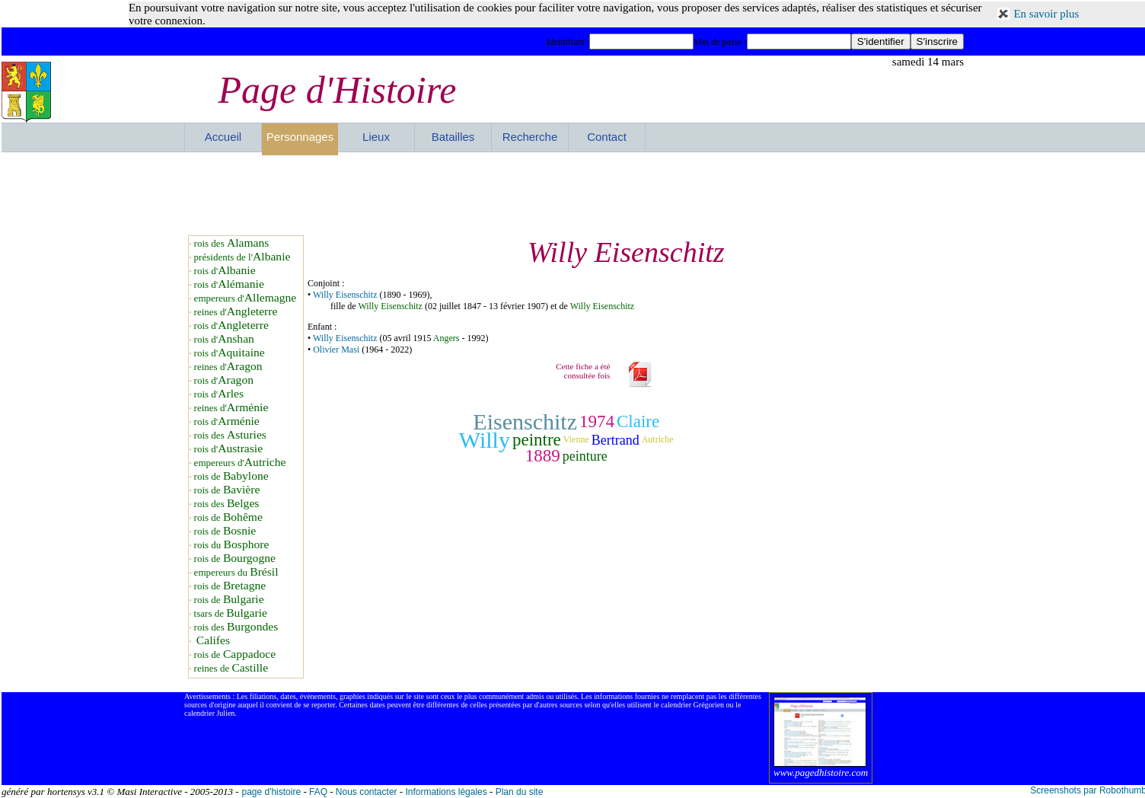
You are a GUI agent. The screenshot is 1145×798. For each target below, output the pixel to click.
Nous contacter (366, 792)
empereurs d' (245, 298)
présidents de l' (242, 257)
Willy (484, 439)
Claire (638, 421)
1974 (596, 421)
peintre (536, 439)
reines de (231, 668)
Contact (607, 136)
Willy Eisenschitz (345, 294)
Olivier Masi (336, 349)
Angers (446, 338)
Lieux (376, 136)
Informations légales (445, 792)
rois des (232, 243)
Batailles (453, 136)
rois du (232, 545)
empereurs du (236, 572)
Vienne (576, 439)
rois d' (225, 270)
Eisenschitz (525, 421)
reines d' (236, 312)
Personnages (299, 136)
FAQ (318, 792)
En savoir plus (1046, 14)
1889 (542, 455)
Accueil (223, 136)
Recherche (530, 136)
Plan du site (520, 792)
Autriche (658, 439)
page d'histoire (271, 792)
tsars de (230, 613)
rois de (231, 476)
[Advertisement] (574, 193)
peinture (585, 456)
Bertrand (615, 440)
